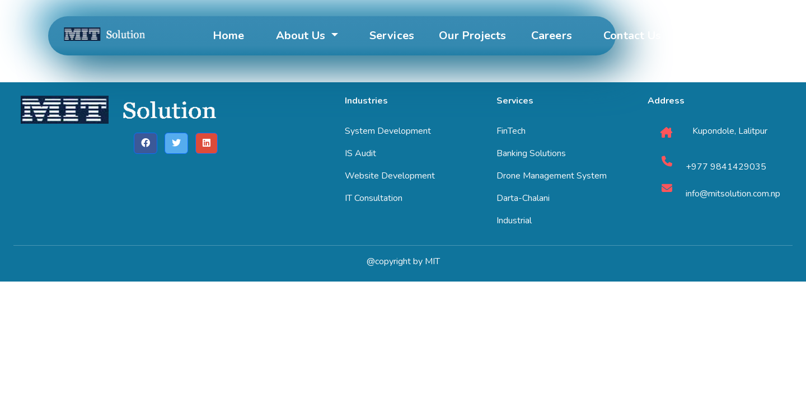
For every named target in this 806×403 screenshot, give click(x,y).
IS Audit (360, 153)
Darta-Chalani (523, 198)
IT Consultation (373, 198)
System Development (388, 131)
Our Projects (472, 35)
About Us (302, 35)
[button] (145, 143)
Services (392, 35)
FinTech (511, 131)
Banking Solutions (531, 153)
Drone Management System (551, 176)
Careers (551, 35)
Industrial (514, 220)
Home (229, 35)
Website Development (390, 176)
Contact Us (632, 35)
